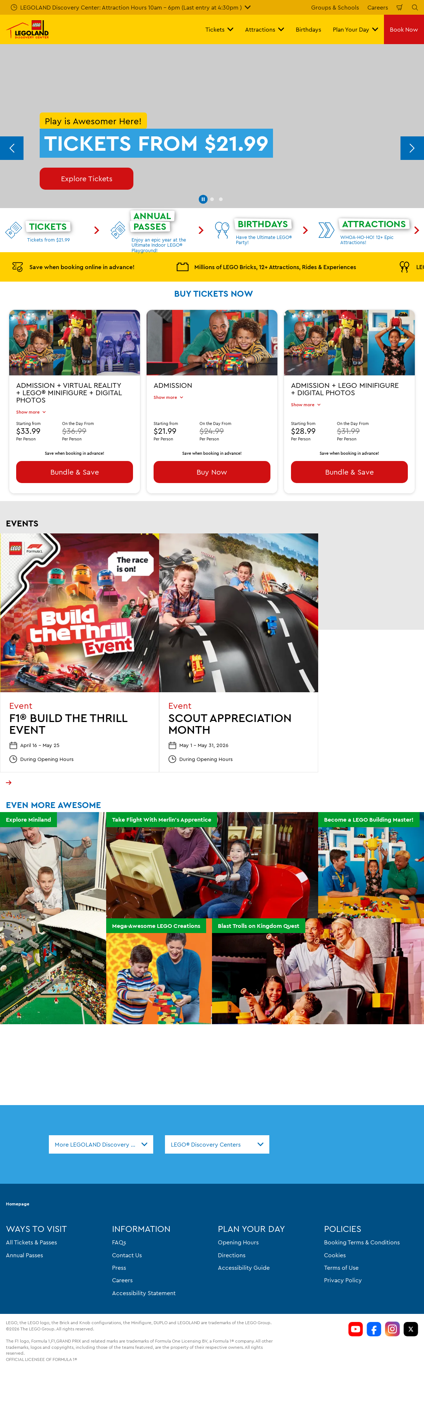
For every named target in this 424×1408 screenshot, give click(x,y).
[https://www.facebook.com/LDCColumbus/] (374, 1329)
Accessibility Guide (244, 1267)
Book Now (404, 29)
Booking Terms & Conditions (362, 1242)
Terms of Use (341, 1267)
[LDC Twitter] (410, 1329)
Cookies (335, 1255)
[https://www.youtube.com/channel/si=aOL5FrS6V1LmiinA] (355, 1329)
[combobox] (101, 1144)
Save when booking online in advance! (73, 267)
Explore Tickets (86, 178)
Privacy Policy (343, 1280)
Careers (377, 7)
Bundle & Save (74, 471)
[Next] (412, 148)
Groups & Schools (335, 7)
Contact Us (127, 1255)
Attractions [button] (264, 29)
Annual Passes (24, 1255)
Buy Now (212, 471)
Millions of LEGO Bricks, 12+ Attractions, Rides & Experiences (266, 267)
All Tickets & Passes (31, 1242)
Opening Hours (238, 1242)
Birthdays (308, 29)
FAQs (119, 1242)
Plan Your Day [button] (355, 29)
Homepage (17, 1204)
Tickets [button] (219, 29)
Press (119, 1267)
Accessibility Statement (144, 1293)
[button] (203, 199)
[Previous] (12, 148)
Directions (231, 1255)
